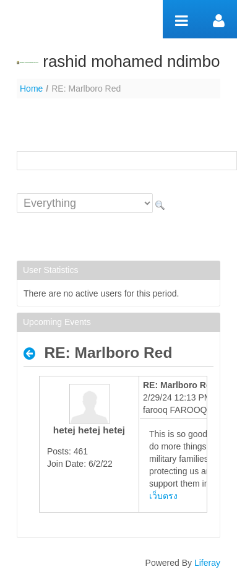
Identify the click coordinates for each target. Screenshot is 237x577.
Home (31, 88)
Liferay (207, 563)
